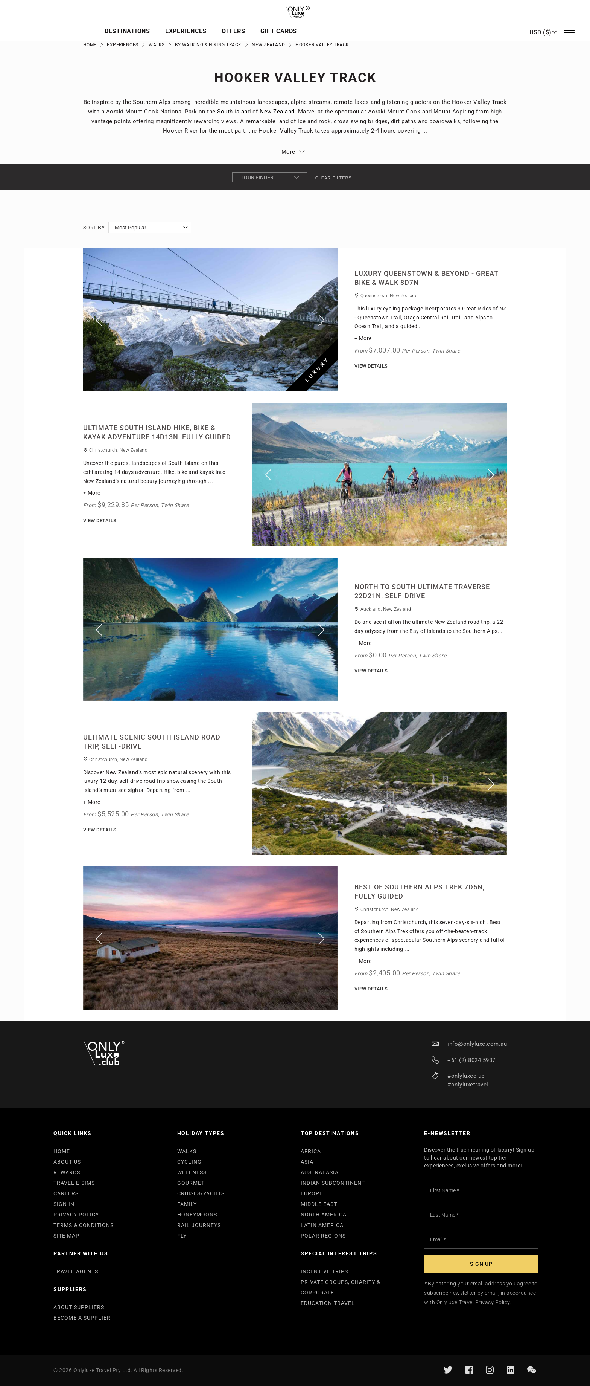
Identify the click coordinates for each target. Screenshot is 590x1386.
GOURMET (191, 1183)
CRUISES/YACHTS (201, 1193)
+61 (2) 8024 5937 (471, 1060)
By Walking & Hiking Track (208, 44)
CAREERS (66, 1193)
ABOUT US (67, 1162)
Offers (327, 24)
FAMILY (187, 1204)
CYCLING (189, 1162)
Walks (157, 44)
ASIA (307, 1162)
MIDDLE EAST (319, 1204)
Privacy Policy (492, 1302)
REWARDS (66, 1172)
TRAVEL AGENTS (75, 1271)
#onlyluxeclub (466, 1076)
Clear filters (333, 178)
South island (234, 111)
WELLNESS (192, 1172)
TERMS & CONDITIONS (83, 1225)
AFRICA (311, 1151)
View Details (371, 366)
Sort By (94, 228)
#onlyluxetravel (467, 1084)
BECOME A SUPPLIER (82, 1318)
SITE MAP (66, 1236)
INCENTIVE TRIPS (324, 1271)
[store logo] (295, 9)
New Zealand (268, 44)
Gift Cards (369, 24)
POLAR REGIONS (323, 1236)
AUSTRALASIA (320, 1172)
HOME (61, 1151)
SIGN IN (64, 1204)
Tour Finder (269, 177)
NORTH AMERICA (324, 1215)
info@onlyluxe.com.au (477, 1044)
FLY (182, 1236)
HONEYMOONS (197, 1215)
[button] (543, 24)
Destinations (226, 24)
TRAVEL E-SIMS (74, 1183)
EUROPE (312, 1193)
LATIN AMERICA (322, 1225)
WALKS (186, 1151)
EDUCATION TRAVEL (328, 1303)
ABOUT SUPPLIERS (78, 1307)
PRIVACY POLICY (76, 1215)
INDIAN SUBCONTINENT (333, 1183)
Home (90, 44)
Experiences (282, 24)
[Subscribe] (481, 1264)
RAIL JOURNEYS (199, 1225)
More (288, 151)
